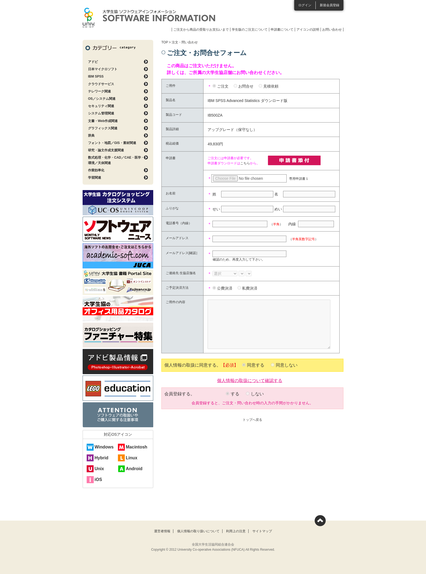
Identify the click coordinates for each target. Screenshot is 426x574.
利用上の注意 (236, 531)
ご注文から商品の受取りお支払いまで (201, 29)
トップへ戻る (252, 420)
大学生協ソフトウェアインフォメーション (149, 18)
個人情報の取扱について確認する (249, 380)
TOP (164, 42)
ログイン (304, 5)
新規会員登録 (329, 5)
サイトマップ (262, 531)
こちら (245, 163)
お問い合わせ (332, 29)
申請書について (282, 29)
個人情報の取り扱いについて (198, 531)
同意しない (286, 365)
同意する (255, 365)
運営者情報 (162, 531)
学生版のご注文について (250, 29)
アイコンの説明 (307, 29)
